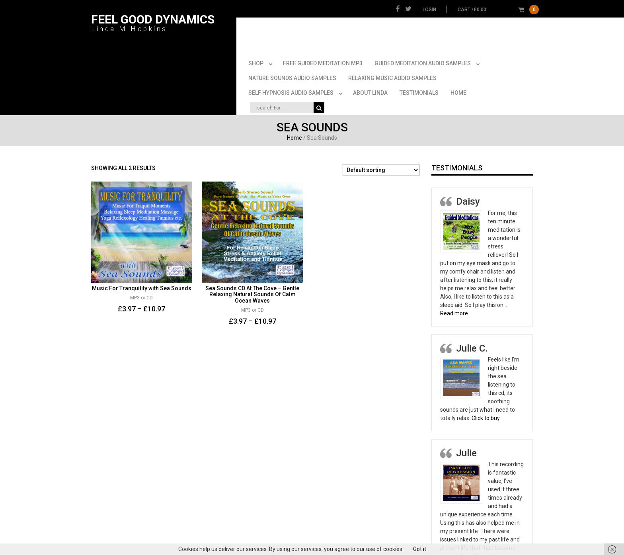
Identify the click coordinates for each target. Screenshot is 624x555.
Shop (261, 58)
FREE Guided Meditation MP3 (323, 58)
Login (429, 9)
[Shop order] (381, 164)
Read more (454, 308)
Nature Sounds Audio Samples (292, 72)
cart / (498, 9)
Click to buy (486, 412)
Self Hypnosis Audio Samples (296, 87)
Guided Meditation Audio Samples (428, 58)
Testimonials (419, 87)
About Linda (370, 87)
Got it (419, 549)
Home (458, 87)
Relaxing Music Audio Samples (392, 72)
